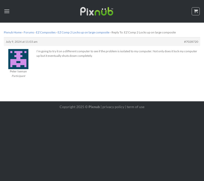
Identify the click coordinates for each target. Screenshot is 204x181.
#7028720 (191, 41)
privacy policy (113, 107)
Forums (29, 32)
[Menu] (7, 11)
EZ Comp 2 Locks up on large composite (83, 32)
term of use (135, 107)
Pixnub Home (13, 32)
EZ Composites (46, 32)
